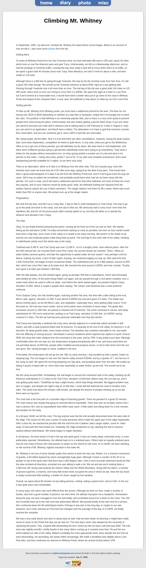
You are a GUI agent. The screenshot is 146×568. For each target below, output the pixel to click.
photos (51, 48)
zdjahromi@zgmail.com (63, 553)
